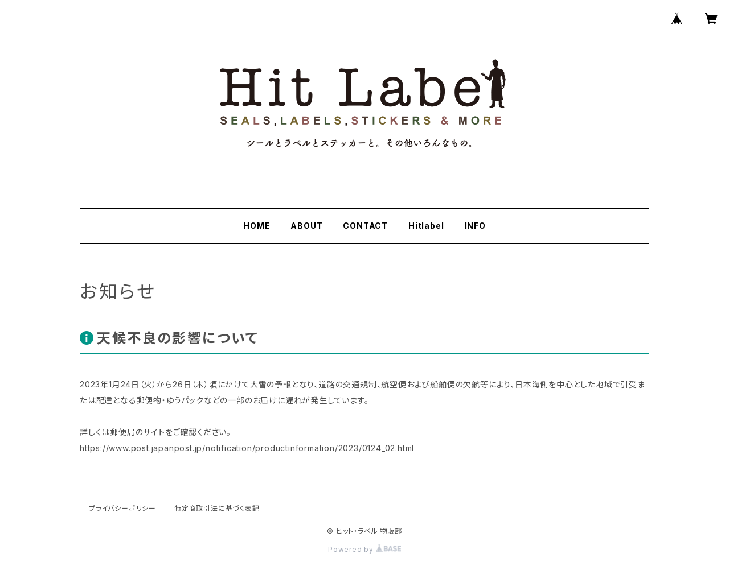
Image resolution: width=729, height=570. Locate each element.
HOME (256, 225)
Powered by (364, 549)
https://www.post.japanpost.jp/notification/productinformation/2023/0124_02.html (247, 448)
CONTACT (365, 225)
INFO (475, 225)
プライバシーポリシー (122, 508)
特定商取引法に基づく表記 (217, 508)
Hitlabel (426, 225)
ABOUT (306, 225)
